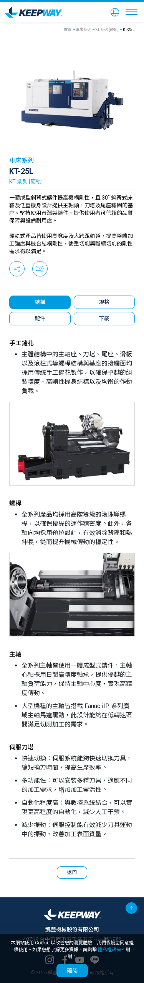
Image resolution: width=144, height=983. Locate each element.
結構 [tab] (40, 302)
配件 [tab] (40, 318)
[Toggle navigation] (131, 11)
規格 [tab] (104, 302)
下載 (104, 318)
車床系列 (83, 30)
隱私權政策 (109, 949)
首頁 (67, 30)
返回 (72, 872)
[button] (115, 12)
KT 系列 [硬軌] (107, 30)
